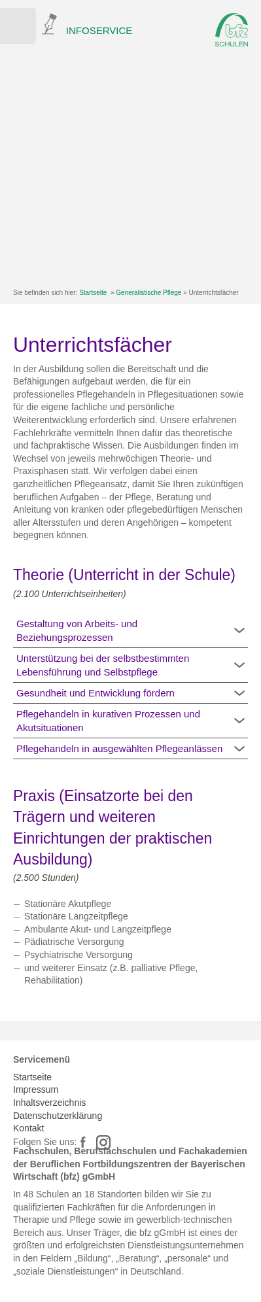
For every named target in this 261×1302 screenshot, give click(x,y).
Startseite (93, 292)
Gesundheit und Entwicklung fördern (95, 692)
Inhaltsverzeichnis (49, 1102)
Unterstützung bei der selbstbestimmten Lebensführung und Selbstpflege (102, 665)
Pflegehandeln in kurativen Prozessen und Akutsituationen (108, 720)
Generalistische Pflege (148, 292)
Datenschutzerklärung (57, 1115)
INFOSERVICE (99, 30)
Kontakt (28, 1128)
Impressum (35, 1089)
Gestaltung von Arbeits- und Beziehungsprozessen (76, 630)
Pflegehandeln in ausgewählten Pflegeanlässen (119, 748)
